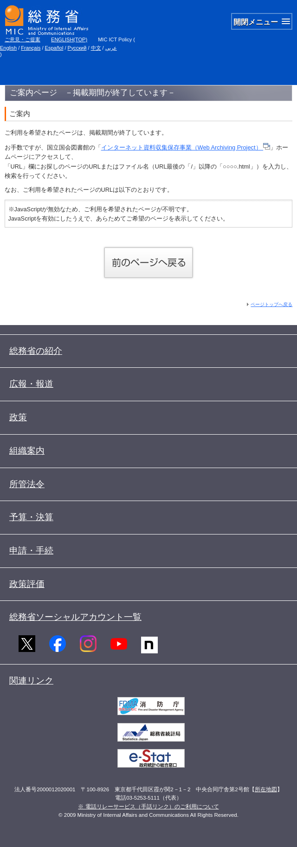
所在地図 (266, 789)
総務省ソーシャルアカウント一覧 (75, 617)
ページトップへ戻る (271, 304)
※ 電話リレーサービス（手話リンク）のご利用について (148, 806)
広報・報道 (31, 384)
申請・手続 (31, 550)
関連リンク (31, 680)
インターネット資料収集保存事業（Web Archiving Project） (186, 147)
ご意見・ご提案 (22, 39)
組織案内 (27, 451)
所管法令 (27, 484)
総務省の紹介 (35, 351)
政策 (18, 417)
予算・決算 (31, 517)
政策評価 (27, 584)
